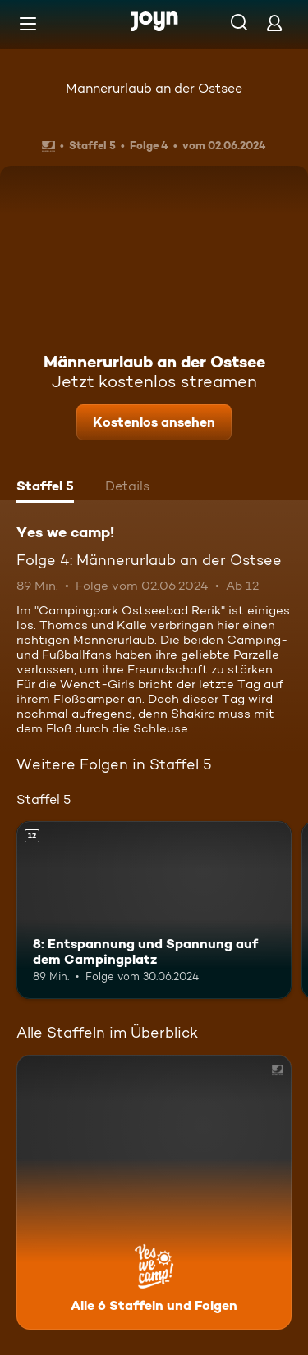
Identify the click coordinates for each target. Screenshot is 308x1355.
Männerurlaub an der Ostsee (154, 88)
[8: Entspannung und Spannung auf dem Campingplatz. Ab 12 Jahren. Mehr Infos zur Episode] (154, 910)
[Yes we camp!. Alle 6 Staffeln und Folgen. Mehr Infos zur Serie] (154, 1192)
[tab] (45, 488)
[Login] (274, 22)
